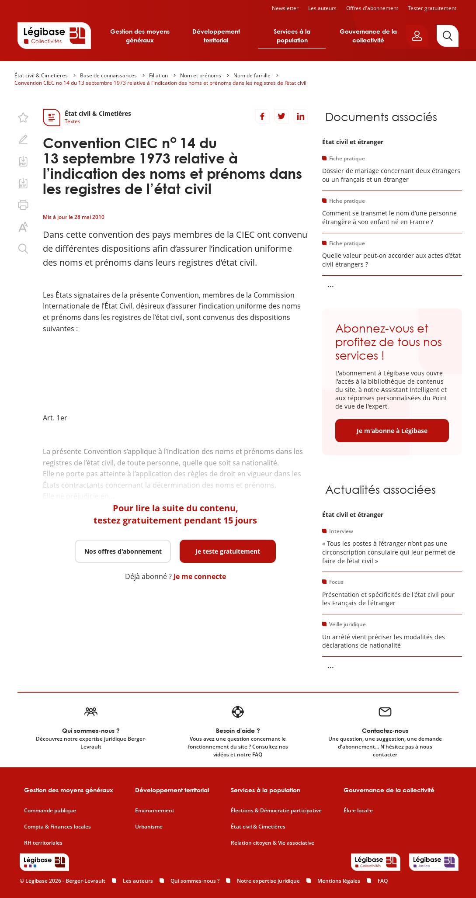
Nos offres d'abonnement (123, 551)
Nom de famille (252, 75)
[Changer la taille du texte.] (23, 227)
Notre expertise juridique (268, 880)
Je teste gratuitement (227, 551)
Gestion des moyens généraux (140, 36)
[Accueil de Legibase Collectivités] (54, 35)
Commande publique (50, 810)
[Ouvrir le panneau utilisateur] (417, 36)
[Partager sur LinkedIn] (300, 116)
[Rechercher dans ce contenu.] (23, 248)
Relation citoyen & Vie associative (272, 842)
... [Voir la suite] (330, 284)
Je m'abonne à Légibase (392, 430)
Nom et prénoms (200, 75)
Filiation (158, 75)
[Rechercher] (448, 36)
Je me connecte (200, 576)
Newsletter (285, 8)
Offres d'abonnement (372, 8)
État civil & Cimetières (41, 75)
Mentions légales (338, 880)
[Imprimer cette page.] (23, 205)
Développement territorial (216, 36)
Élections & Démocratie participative (276, 810)
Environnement (154, 810)
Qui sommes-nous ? (194, 880)
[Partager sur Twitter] (281, 116)
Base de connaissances (108, 75)
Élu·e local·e (358, 810)
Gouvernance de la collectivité (368, 36)
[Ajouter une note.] (23, 139)
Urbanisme (149, 826)
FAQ (383, 880)
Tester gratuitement (432, 8)
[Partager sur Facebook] (262, 116)
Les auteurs (322, 8)
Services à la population (292, 36)
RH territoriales (43, 842)
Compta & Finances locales (57, 826)
